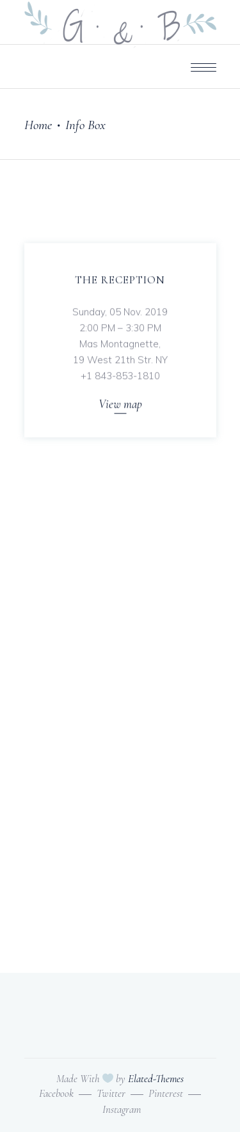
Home (38, 125)
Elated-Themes (156, 1078)
